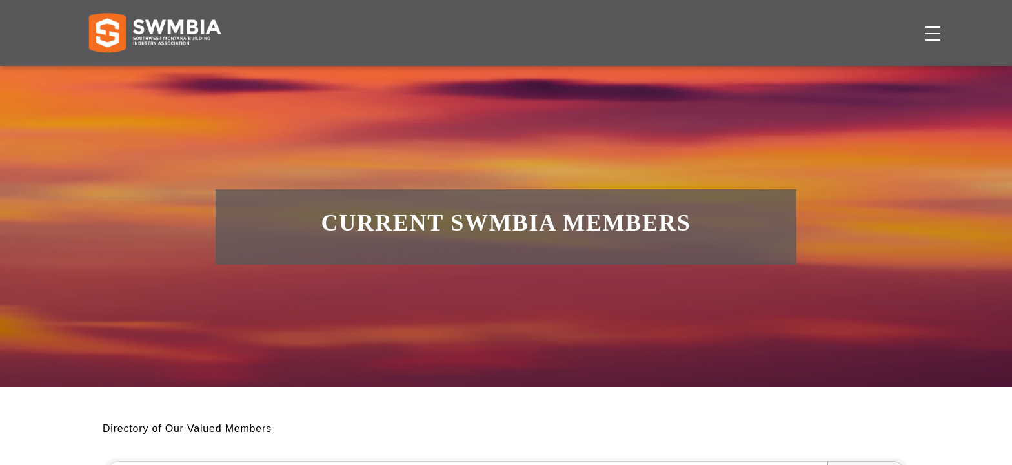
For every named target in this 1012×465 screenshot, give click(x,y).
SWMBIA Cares (892, 22)
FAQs (820, 22)
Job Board (595, 74)
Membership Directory (463, 74)
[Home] (154, 75)
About (744, 74)
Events (676, 74)
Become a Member (858, 74)
